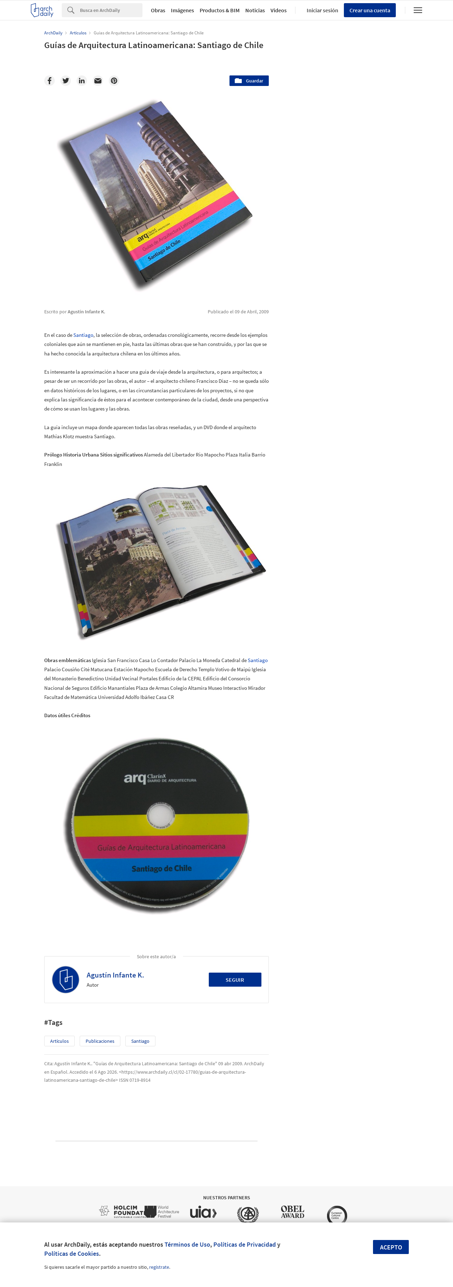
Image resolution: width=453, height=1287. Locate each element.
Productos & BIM (220, 10)
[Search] (111, 10)
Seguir (235, 979)
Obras (158, 10)
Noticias (255, 10)
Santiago (83, 335)
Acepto (391, 1247)
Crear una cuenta (369, 10)
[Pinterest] (114, 80)
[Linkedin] (81, 80)
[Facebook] (49, 80)
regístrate (159, 1267)
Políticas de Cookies (71, 1253)
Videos (279, 10)
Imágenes (182, 10)
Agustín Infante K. (115, 975)
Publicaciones (100, 1041)
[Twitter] (65, 80)
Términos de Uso (187, 1244)
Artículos (59, 1041)
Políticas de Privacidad (244, 1244)
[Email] (98, 80)
